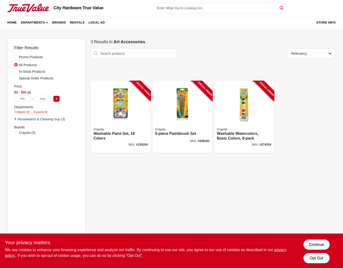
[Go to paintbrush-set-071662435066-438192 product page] (182, 117)
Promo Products (31, 57)
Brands (59, 22)
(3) (27, 133)
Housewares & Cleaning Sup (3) (41, 119)
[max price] (42, 99)
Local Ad (97, 22)
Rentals (77, 22)
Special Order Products (36, 78)
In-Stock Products (32, 71)
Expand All (40, 112)
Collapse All (22, 112)
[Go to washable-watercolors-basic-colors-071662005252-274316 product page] (244, 117)
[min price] (22, 99)
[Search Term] (219, 8)
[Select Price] (56, 99)
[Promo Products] (16, 56)
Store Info (326, 22)
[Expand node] (16, 119)
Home (12, 22)
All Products (28, 65)
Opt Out (316, 258)
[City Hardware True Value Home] (28, 8)
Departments (33, 22)
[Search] (281, 8)
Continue (316, 245)
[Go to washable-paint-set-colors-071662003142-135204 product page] (121, 117)
